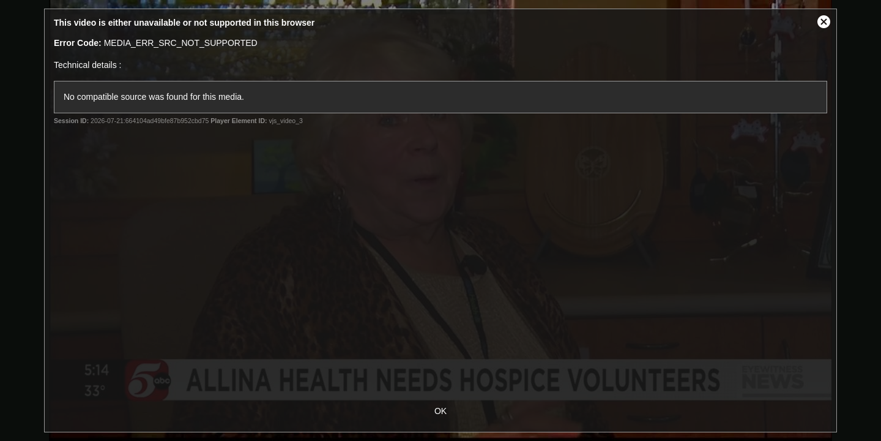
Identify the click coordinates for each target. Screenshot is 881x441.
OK (440, 411)
